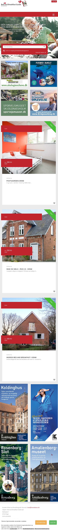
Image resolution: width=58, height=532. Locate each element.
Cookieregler (13, 528)
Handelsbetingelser (28, 528)
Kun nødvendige (41, 522)
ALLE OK (52, 522)
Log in (54, 1)
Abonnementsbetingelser (42, 528)
